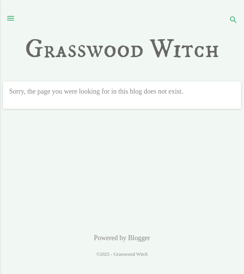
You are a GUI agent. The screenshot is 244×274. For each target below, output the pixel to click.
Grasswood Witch (122, 49)
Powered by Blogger (122, 238)
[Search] (233, 20)
